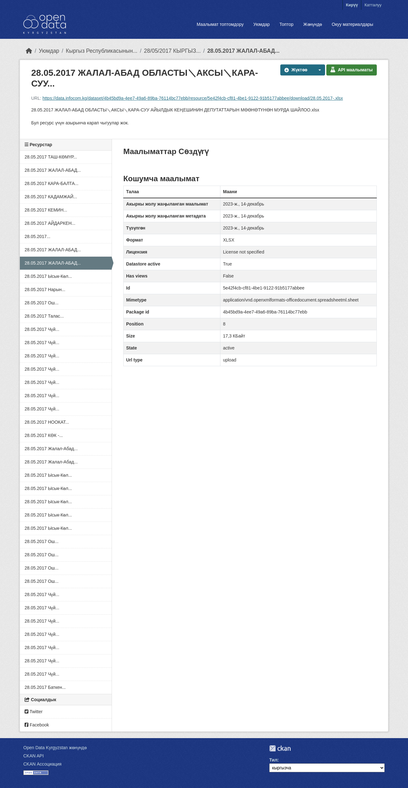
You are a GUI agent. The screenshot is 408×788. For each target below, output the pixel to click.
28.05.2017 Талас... (44, 316)
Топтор (286, 24)
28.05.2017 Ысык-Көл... (48, 276)
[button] (318, 69)
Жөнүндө (312, 24)
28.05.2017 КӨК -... (44, 435)
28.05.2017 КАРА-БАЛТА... (52, 183)
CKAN (280, 748)
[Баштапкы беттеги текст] (29, 51)
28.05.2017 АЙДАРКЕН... (50, 223)
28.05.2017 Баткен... (45, 687)
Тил (273, 759)
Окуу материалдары (352, 24)
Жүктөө (295, 69)
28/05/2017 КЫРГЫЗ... (172, 51)
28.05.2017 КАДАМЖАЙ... (51, 196)
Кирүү (352, 5)
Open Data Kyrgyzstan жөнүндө (55, 747)
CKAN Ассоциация (42, 764)
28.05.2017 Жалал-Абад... (51, 448)
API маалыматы (351, 69)
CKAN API (33, 755)
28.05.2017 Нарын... (45, 289)
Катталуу (373, 5)
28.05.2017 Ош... (42, 302)
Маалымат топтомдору (220, 24)
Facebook (37, 724)
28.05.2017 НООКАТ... (47, 422)
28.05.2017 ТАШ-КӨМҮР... (51, 156)
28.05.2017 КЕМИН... (46, 209)
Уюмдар (261, 24)
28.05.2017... (37, 236)
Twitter (34, 711)
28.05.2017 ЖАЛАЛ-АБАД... (243, 51)
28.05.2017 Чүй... (42, 329)
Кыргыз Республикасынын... (101, 51)
